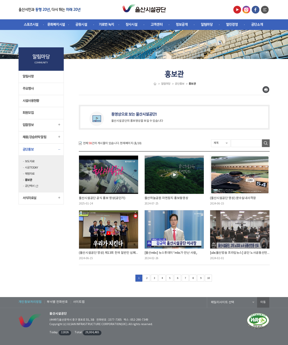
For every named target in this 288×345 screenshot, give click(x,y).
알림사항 (28, 76)
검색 (266, 143)
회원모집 (28, 113)
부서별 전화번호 (57, 302)
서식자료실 (41, 199)
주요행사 (28, 89)
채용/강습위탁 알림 (41, 138)
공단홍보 (41, 150)
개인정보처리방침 (30, 302)
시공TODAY (31, 167)
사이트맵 (79, 302)
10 (208, 278)
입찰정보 (41, 126)
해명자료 (30, 173)
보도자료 (30, 161)
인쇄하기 (266, 89)
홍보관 (28, 180)
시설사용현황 (31, 101)
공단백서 (30, 186)
